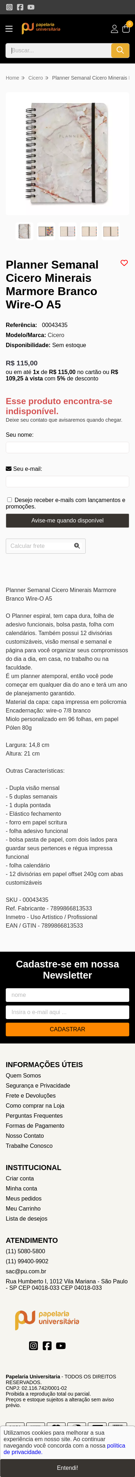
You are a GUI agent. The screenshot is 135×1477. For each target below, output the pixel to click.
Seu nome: (19, 435)
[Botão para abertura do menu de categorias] (9, 28)
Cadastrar (67, 1029)
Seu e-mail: (24, 469)
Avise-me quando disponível (67, 520)
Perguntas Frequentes (34, 1116)
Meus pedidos (24, 1199)
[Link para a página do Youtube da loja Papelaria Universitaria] (31, 7)
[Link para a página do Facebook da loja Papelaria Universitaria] (20, 7)
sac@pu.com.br (26, 1271)
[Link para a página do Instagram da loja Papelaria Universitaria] (9, 7)
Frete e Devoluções (31, 1096)
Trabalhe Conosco (29, 1146)
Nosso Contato (25, 1136)
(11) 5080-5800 (25, 1251)
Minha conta (21, 1188)
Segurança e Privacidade (38, 1086)
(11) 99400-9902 (27, 1261)
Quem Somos (23, 1076)
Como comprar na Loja (35, 1106)
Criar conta (20, 1178)
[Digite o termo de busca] (58, 50)
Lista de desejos (27, 1219)
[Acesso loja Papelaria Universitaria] (114, 28)
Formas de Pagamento (35, 1126)
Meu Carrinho (23, 1209)
